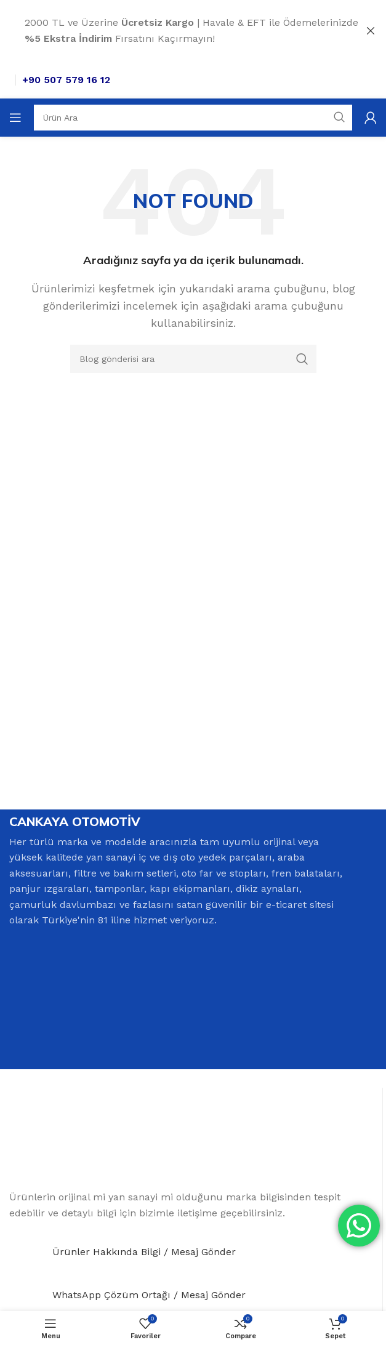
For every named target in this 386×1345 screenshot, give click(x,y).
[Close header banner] (370, 31)
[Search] (193, 117)
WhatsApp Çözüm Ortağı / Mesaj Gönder (149, 1294)
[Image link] (93, 1138)
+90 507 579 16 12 (66, 80)
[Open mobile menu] (15, 117)
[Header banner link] (174, 31)
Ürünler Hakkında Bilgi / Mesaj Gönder (144, 1251)
